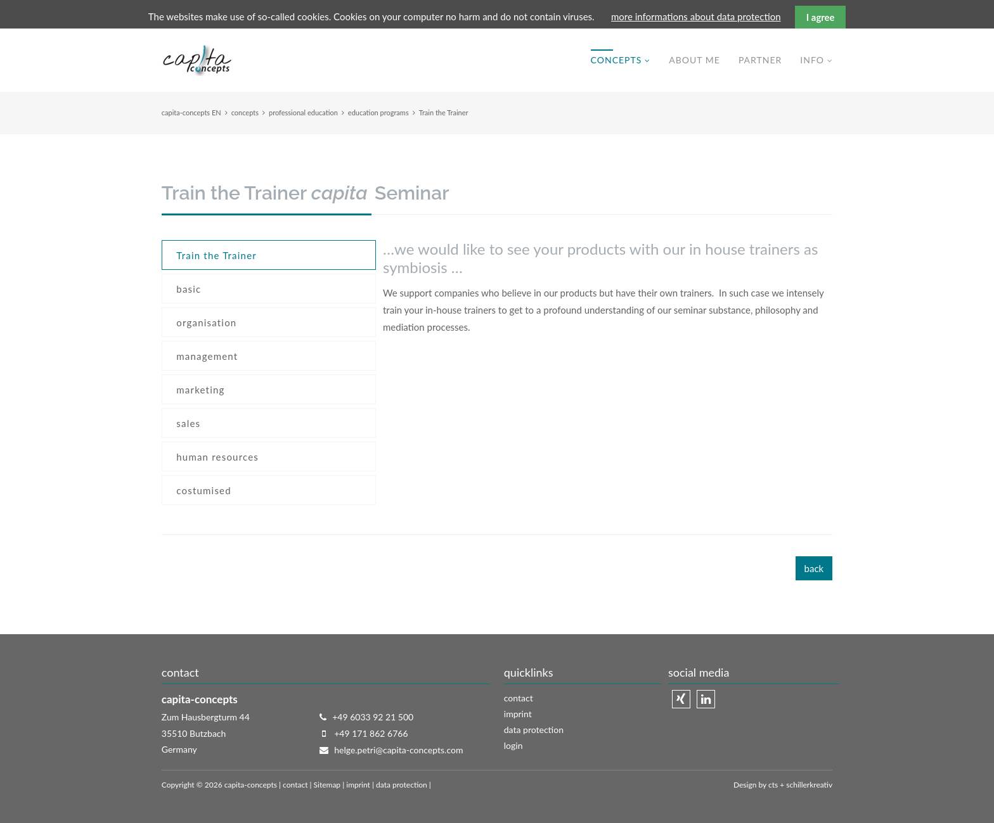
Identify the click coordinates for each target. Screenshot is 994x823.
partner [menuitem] (760, 59)
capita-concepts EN (191, 112)
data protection (401, 784)
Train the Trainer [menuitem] (216, 255)
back (814, 568)
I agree (820, 17)
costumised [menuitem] (203, 490)
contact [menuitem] (518, 697)
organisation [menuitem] (206, 322)
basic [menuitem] (188, 289)
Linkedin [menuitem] (706, 699)
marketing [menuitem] (200, 389)
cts (773, 784)
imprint (358, 784)
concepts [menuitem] (616, 59)
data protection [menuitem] (534, 729)
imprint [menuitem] (518, 713)
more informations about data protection (696, 16)
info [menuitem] (812, 59)
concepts (245, 112)
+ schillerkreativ (805, 784)
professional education (303, 112)
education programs (378, 112)
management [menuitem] (207, 356)
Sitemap (327, 784)
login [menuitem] (513, 745)
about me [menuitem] (694, 59)
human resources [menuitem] (217, 457)
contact (295, 784)
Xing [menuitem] (681, 699)
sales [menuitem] (188, 423)
